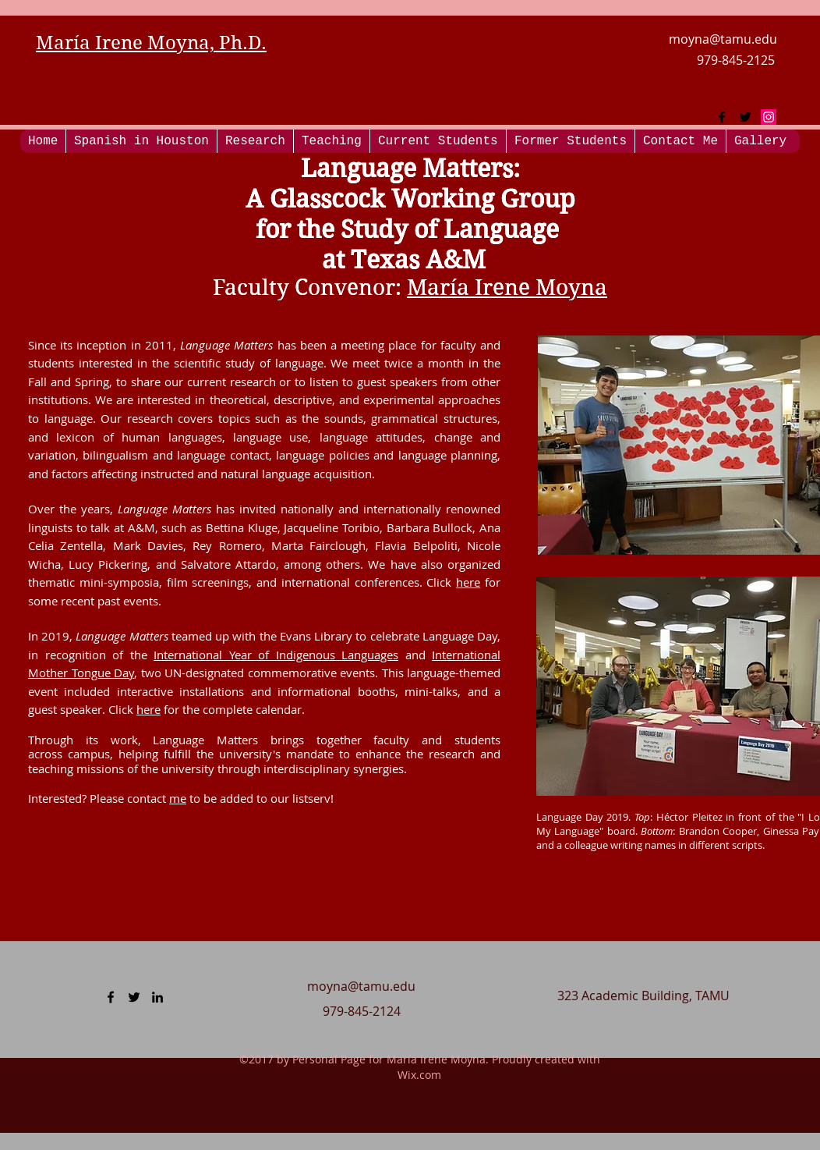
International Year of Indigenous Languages (276, 654)
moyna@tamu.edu (723, 39)
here (468, 582)
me (177, 798)
